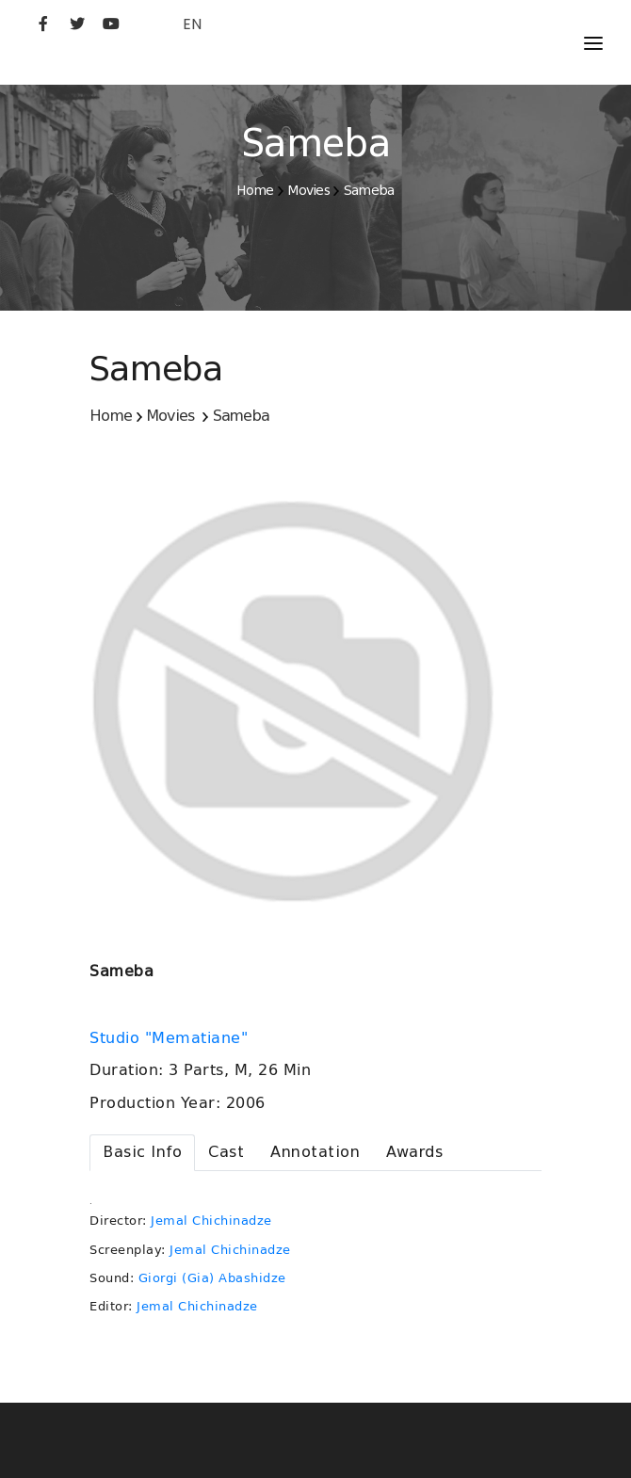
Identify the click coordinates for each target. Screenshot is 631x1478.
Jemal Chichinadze (211, 1220)
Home (254, 190)
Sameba (369, 190)
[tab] (142, 1152)
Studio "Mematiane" (171, 1038)
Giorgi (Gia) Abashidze (212, 1278)
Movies (308, 190)
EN (192, 24)
